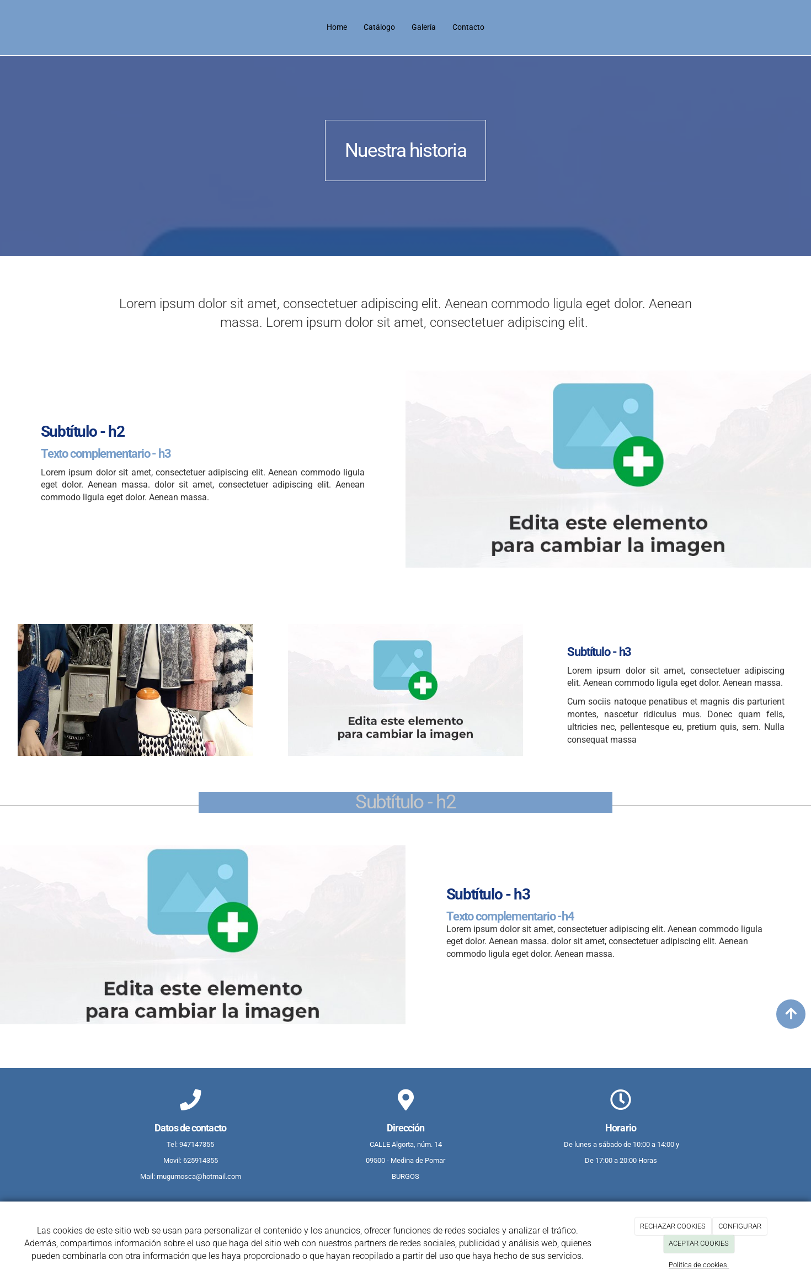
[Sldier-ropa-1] (135, 690)
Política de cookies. (699, 1265)
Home (337, 27)
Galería (424, 27)
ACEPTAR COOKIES (699, 1243)
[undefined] (405, 690)
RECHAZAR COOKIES (673, 1226)
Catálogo (379, 27)
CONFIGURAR (739, 1226)
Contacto (468, 27)
